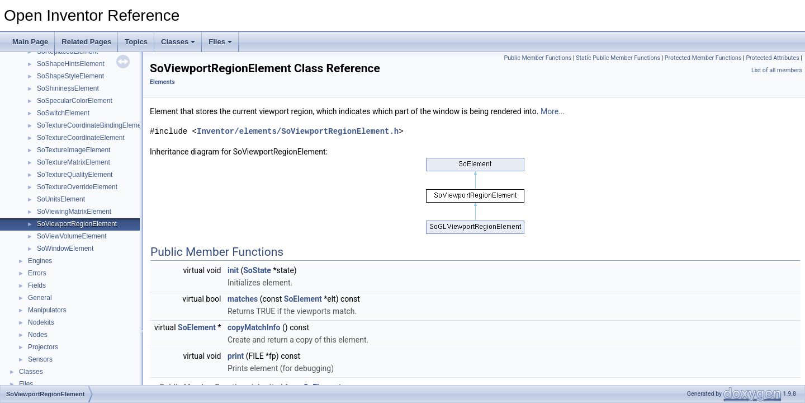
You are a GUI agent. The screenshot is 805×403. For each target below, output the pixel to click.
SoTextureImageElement (73, 150)
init (233, 270)
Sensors (40, 359)
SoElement (303, 298)
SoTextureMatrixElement (73, 162)
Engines (40, 261)
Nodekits (41, 322)
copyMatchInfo (254, 327)
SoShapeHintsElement (71, 64)
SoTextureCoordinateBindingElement (92, 125)
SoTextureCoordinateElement (81, 138)
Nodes (38, 335)
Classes (178, 42)
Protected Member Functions (703, 58)
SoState (257, 270)
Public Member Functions (538, 58)
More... (553, 111)
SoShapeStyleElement (70, 76)
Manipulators (47, 310)
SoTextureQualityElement (74, 175)
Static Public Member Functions (618, 58)
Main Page (30, 42)
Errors (37, 273)
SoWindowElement (65, 248)
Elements (162, 82)
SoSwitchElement (63, 113)
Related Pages (86, 42)
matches (243, 298)
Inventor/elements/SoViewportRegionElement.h (298, 131)
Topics (136, 42)
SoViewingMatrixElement (74, 211)
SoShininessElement (68, 88)
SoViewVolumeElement (72, 236)
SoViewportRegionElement (77, 224)
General (40, 298)
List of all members (776, 70)
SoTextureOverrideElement (77, 187)
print (236, 356)
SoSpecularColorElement (74, 101)
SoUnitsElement (61, 199)
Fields (37, 285)
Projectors (43, 347)
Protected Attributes (772, 58)
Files (220, 42)
